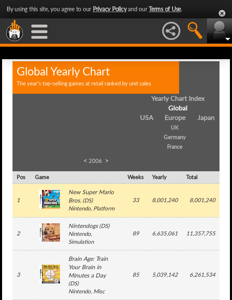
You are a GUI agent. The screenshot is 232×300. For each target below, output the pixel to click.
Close (222, 13)
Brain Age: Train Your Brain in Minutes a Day (88, 267)
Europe (175, 117)
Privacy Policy (110, 8)
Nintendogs (83, 225)
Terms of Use (165, 8)
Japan (206, 117)
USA (146, 117)
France (174, 146)
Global (177, 108)
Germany (175, 137)
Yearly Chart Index (178, 98)
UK (175, 127)
